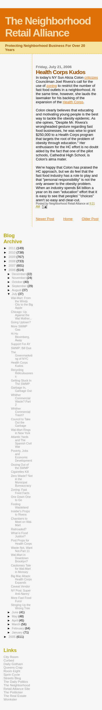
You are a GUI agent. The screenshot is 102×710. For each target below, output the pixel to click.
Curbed (9, 660)
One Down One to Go (21, 498)
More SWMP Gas (19, 328)
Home (68, 219)
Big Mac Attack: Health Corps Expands (21, 579)
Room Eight (12, 671)
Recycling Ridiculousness (22, 373)
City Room (11, 657)
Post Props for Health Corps (21, 542)
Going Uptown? (21, 322)
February (18, 628)
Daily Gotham (13, 664)
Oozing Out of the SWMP (20, 466)
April (15, 620)
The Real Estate (15, 695)
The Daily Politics (16, 681)
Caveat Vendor (20, 586)
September (20, 286)
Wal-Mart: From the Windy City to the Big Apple (22, 302)
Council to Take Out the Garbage (20, 422)
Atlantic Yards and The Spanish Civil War (21, 441)
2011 (12, 248)
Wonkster (10, 699)
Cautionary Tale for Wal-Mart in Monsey (21, 569)
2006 (12, 270)
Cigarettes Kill (20, 471)
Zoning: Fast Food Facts (20, 491)
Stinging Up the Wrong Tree (20, 606)
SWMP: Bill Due (21, 348)
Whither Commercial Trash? (20, 412)
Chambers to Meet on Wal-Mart (21, 522)
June (15, 612)
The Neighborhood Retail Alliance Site (17, 686)
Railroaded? (18, 529)
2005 (12, 636)
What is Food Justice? (19, 534)
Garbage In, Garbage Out (21, 389)
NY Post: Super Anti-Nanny (21, 592)
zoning (52, 86)
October (18, 282)
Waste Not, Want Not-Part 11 (21, 549)
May (15, 616)
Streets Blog (12, 678)
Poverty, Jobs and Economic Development (21, 455)
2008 (12, 261)
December (19, 274)
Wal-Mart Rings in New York (21, 431)
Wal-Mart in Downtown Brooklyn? (19, 558)
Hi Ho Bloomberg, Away (20, 337)
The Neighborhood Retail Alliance (48, 27)
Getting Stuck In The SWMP (21, 382)
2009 (12, 256)
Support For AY (20, 344)
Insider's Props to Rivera (20, 513)
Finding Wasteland (20, 505)
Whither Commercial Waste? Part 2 (21, 399)
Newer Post (45, 219)
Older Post (90, 219)
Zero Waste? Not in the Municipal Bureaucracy (22, 480)
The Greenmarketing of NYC (21, 355)
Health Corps (73, 102)
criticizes (91, 77)
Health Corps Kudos (19, 364)
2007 (12, 265)
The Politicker (13, 692)
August (17, 290)
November (19, 277)
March (16, 624)
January (18, 632)
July (15, 293)
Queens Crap (13, 667)
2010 (12, 252)
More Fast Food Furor (21, 599)
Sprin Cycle (12, 674)
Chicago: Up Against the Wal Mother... (21, 315)
